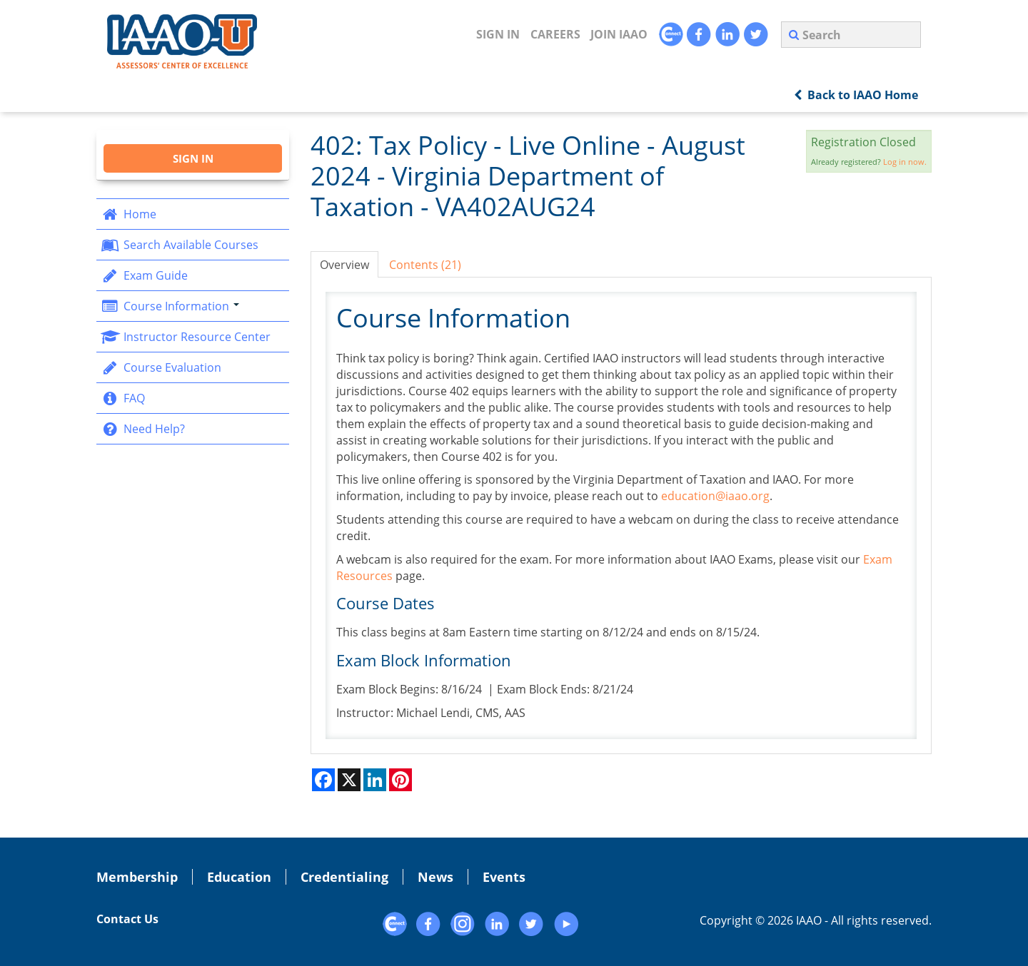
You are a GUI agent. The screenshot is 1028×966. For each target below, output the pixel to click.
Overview (344, 265)
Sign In (498, 34)
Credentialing (344, 876)
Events (504, 876)
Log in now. (905, 161)
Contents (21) (425, 265)
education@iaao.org (715, 496)
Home (128, 214)
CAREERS (555, 34)
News (435, 876)
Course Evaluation (161, 367)
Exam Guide (144, 275)
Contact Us (127, 919)
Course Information (169, 306)
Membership (137, 876)
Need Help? (142, 429)
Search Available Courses (179, 245)
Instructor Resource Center (185, 337)
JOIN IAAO (618, 34)
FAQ (122, 398)
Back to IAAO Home (856, 95)
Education (239, 876)
